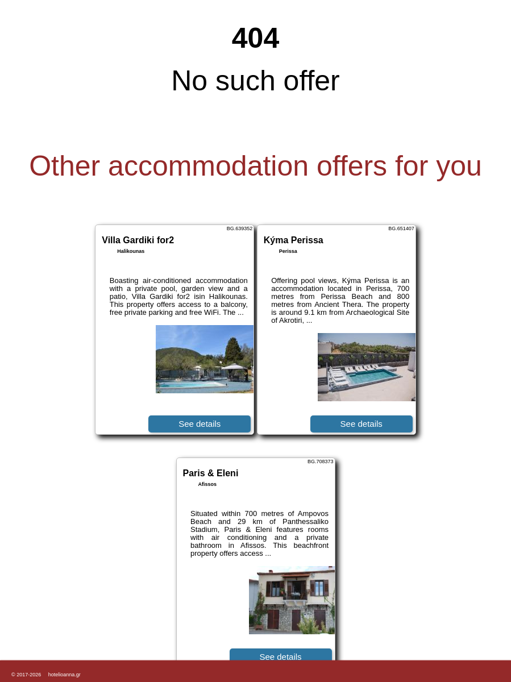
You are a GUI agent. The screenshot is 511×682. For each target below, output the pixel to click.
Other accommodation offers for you (255, 166)
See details (199, 424)
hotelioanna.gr (64, 674)
